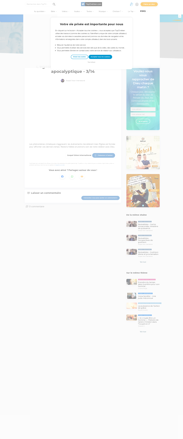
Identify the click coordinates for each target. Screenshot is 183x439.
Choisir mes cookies (79, 57)
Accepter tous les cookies (100, 57)
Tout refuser (91, 62)
